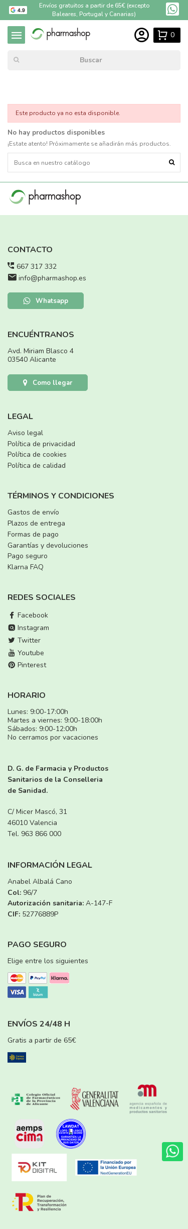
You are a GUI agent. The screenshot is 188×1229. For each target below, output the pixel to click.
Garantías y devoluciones (48, 545)
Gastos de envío (33, 512)
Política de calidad (37, 465)
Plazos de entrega (36, 523)
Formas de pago (33, 534)
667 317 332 (37, 266)
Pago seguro (28, 556)
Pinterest (27, 665)
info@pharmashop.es (52, 278)
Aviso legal (25, 433)
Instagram (28, 628)
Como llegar (47, 382)
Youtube (26, 653)
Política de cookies (37, 454)
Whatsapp (45, 300)
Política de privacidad (41, 444)
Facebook (28, 615)
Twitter (24, 640)
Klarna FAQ (26, 567)
